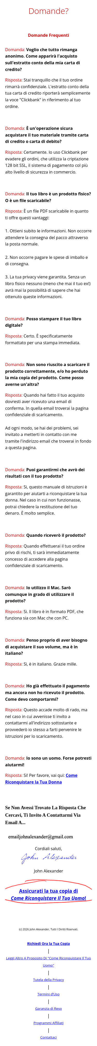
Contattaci (48, 1037)
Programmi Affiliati (48, 1023)
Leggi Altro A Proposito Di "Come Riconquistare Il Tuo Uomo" (48, 962)
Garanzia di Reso (48, 1008)
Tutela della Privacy (48, 979)
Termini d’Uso (48, 994)
